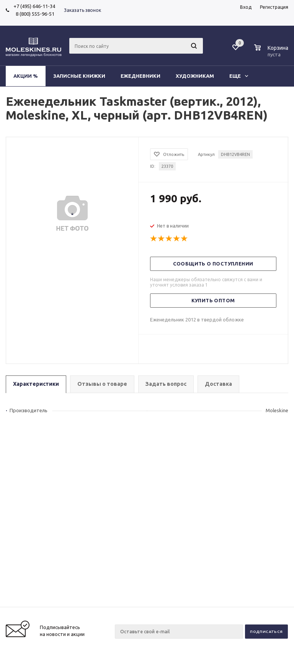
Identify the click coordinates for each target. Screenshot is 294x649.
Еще (238, 76)
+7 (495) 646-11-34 (34, 6)
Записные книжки (79, 76)
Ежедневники (140, 76)
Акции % (25, 76)
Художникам (195, 76)
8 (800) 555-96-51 (33, 13)
